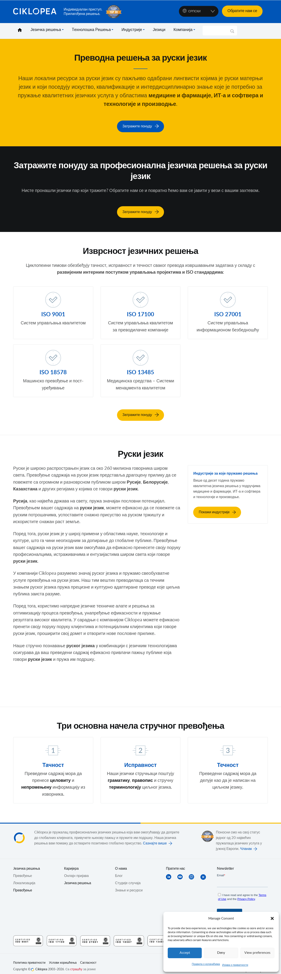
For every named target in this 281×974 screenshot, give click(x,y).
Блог (119, 871)
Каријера (71, 864)
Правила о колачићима (206, 964)
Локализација (24, 878)
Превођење (22, 885)
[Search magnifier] (232, 32)
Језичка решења (46, 30)
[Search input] (218, 30)
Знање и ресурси (129, 885)
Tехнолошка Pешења (91, 30)
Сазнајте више (155, 838)
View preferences (257, 952)
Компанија (183, 30)
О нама (121, 864)
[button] (272, 918)
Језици (159, 30)
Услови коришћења (63, 958)
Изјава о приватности (235, 965)
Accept (185, 952)
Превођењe (22, 871)
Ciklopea (36, 11)
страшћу (76, 964)
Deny (221, 952)
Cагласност (88, 958)
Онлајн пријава (76, 871)
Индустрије (131, 30)
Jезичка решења (26, 864)
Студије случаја (127, 878)
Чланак (246, 844)
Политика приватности (29, 958)
